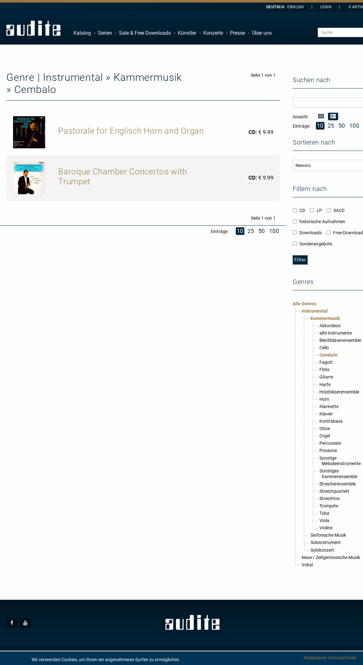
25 (251, 231)
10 (240, 231)
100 (274, 231)
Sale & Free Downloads (145, 33)
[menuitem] (82, 33)
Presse (237, 33)
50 (261, 231)
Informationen (342, 657)
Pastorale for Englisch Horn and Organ (131, 131)
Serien (105, 33)
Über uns (262, 33)
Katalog (82, 33)
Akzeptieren (315, 657)
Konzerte (213, 33)
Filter (300, 260)
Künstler (187, 33)
